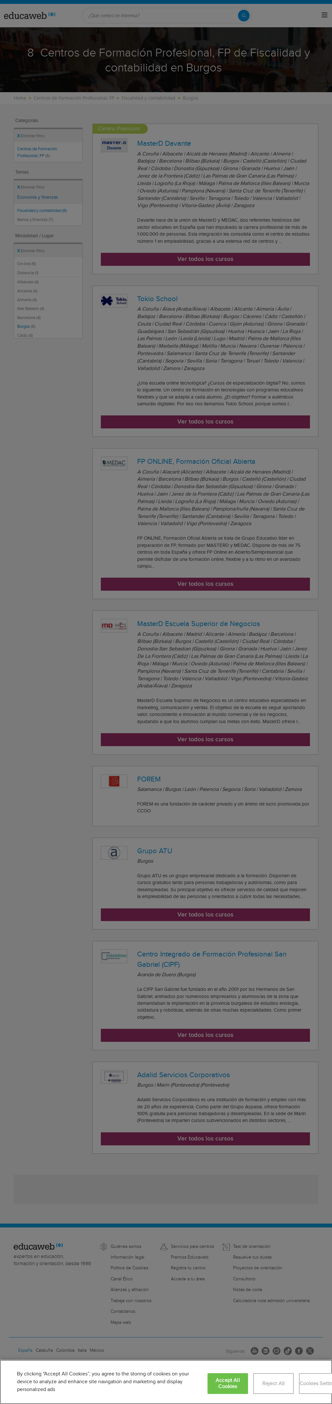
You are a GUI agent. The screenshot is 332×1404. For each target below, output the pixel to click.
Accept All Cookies (228, 1383)
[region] (166, 1382)
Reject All (273, 1384)
